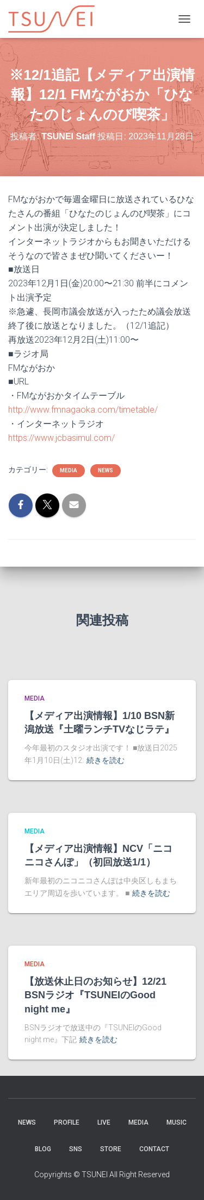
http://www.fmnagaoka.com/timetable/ (83, 410)
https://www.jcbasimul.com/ (61, 438)
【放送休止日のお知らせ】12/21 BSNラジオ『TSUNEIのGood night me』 (95, 995)
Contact (154, 1149)
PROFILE (66, 1122)
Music (176, 1122)
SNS (75, 1149)
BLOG (43, 1149)
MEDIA (68, 470)
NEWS (105, 470)
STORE (110, 1149)
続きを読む (105, 760)
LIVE (103, 1122)
